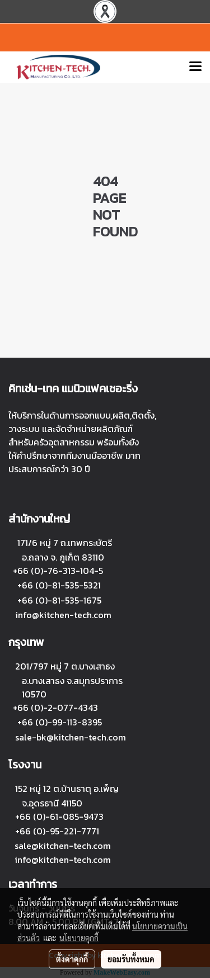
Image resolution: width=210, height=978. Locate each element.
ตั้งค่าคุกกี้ (72, 959)
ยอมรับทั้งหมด (131, 959)
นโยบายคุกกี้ (79, 938)
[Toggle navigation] (195, 67)
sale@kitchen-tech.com (63, 845)
